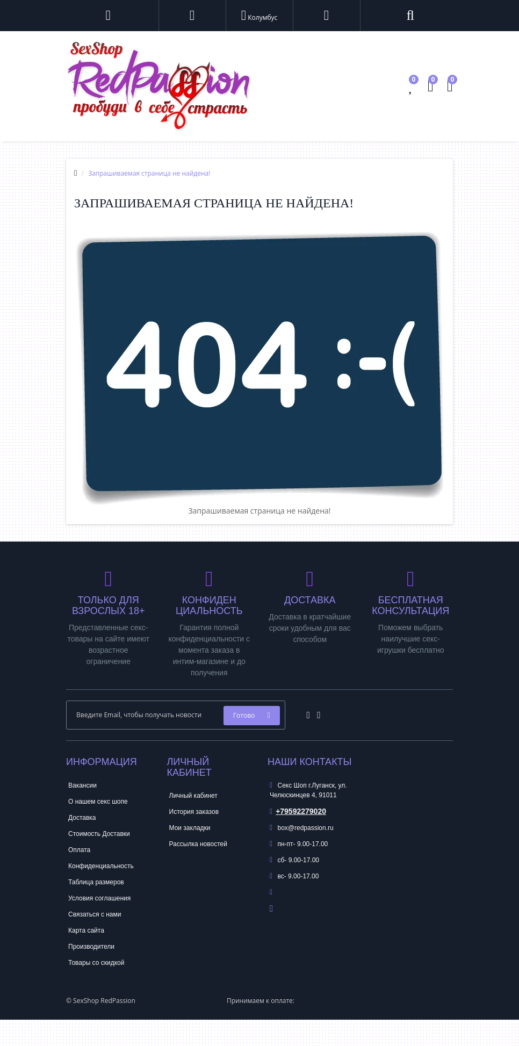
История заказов (194, 812)
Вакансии (82, 785)
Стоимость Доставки (99, 834)
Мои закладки (190, 828)
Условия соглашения (99, 898)
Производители (91, 946)
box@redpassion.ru (302, 828)
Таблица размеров (96, 882)
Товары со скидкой (96, 962)
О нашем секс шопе (98, 801)
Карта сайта (86, 930)
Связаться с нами (94, 914)
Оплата (79, 850)
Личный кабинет (193, 795)
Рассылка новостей (198, 844)
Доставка (82, 817)
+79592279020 (298, 811)
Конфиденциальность (101, 866)
